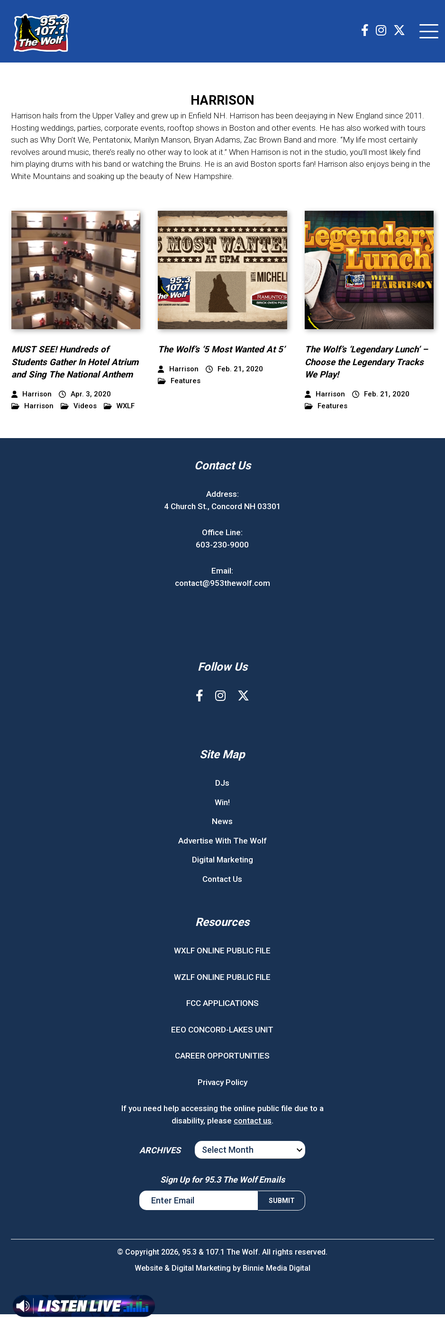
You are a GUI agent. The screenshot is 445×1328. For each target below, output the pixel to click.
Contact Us (222, 892)
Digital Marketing (222, 873)
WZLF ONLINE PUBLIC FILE (222, 990)
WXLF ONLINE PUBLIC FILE (222, 964)
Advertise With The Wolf (222, 854)
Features (179, 394)
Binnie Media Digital (276, 1281)
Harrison (32, 419)
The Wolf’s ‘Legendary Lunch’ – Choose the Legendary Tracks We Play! (368, 363)
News (222, 835)
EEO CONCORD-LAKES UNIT (222, 1043)
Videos (79, 419)
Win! (222, 815)
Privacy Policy (222, 1095)
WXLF (119, 419)
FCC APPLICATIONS (222, 1017)
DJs (222, 796)
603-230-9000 (222, 558)
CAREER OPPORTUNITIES (222, 1069)
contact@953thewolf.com (222, 596)
